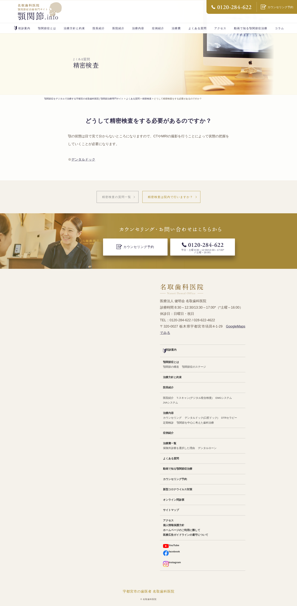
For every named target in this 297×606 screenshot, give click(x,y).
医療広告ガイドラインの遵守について (185, 534)
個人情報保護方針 (173, 525)
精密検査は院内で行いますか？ (170, 197)
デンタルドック (83, 159)
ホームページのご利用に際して (181, 530)
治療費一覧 (169, 443)
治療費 (176, 28)
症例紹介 (158, 28)
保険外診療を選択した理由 (179, 448)
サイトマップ (171, 510)
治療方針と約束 (74, 28)
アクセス (220, 28)
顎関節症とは (47, 28)
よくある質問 (197, 28)
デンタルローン (207, 448)
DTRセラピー (229, 417)
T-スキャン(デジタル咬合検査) (195, 397)
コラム (279, 28)
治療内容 (138, 28)
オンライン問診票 (173, 499)
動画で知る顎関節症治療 (250, 28)
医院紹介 (118, 28)
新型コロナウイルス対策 (177, 489)
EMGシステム (224, 397)
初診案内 (22, 28)
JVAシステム (170, 402)
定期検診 (168, 422)
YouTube (171, 546)
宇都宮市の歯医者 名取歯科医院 (148, 591)
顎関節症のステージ (194, 366)
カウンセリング (172, 417)
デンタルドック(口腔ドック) (201, 417)
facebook (171, 553)
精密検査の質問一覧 (116, 197)
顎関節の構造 (171, 366)
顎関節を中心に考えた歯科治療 (195, 422)
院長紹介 (99, 28)
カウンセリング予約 (175, 479)
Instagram (172, 564)
